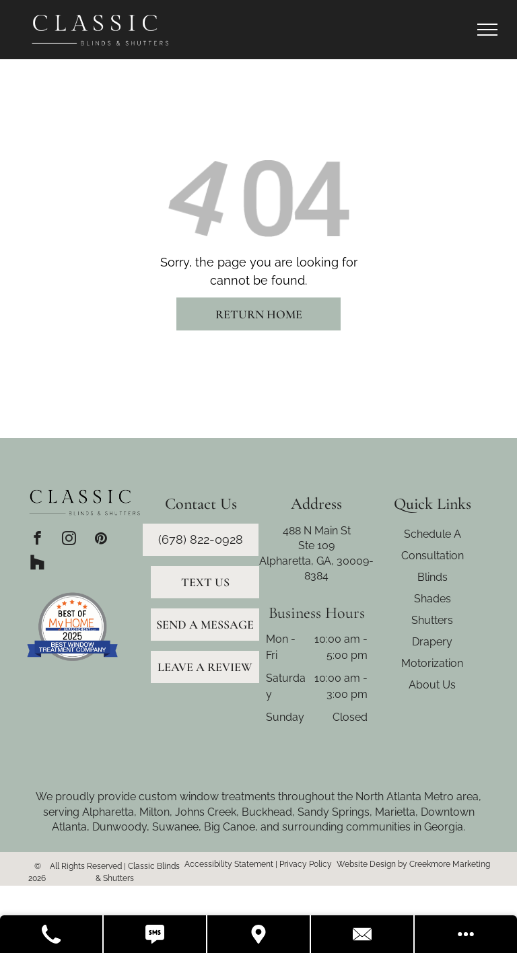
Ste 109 (316, 545)
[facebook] (37, 540)
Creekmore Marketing (449, 864)
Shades (432, 598)
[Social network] (37, 564)
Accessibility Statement (228, 864)
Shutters (432, 620)
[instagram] (69, 540)
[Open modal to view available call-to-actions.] (466, 934)
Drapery (432, 641)
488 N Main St (317, 530)
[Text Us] (155, 934)
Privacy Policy (305, 864)
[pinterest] (100, 540)
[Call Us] (52, 934)
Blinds (432, 577)
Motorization (432, 663)
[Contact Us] (363, 934)
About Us (432, 684)
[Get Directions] (259, 934)
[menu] (487, 29)
